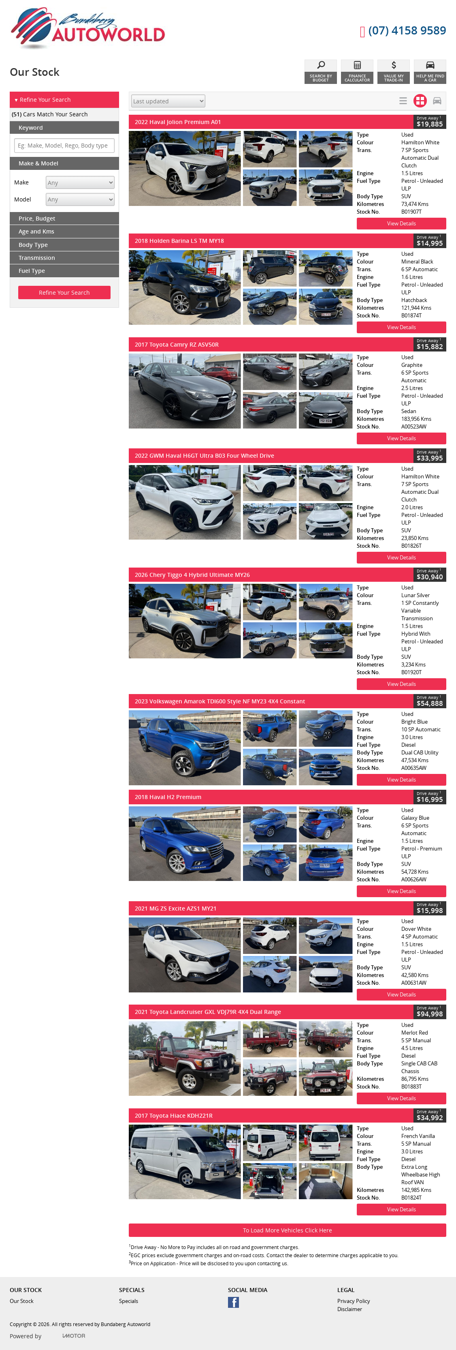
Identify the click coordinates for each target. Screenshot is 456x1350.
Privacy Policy (353, 1301)
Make (21, 182)
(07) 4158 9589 (397, 31)
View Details (401, 223)
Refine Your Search (42, 100)
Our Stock (22, 1301)
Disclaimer (349, 1309)
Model (22, 199)
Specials (128, 1301)
